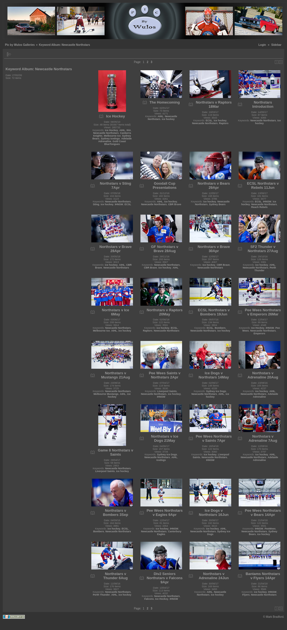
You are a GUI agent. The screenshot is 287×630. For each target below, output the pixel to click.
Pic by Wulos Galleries (20, 44)
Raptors (223, 123)
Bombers (220, 328)
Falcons (149, 599)
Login (262, 44)
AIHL (122, 130)
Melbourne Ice (112, 135)
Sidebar (276, 44)
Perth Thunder (101, 594)
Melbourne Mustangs (106, 394)
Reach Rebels (259, 207)
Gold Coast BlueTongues (115, 142)
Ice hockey (209, 264)
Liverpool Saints (167, 391)
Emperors (259, 333)
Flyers (246, 594)
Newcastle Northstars (106, 133)
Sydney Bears (217, 204)
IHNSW (119, 204)
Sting (96, 204)
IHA (129, 130)
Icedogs (161, 460)
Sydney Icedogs (110, 138)
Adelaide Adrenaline (265, 395)
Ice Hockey (111, 130)
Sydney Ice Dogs (216, 391)
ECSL (209, 120)
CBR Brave (174, 204)
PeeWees (270, 528)
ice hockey (168, 119)
